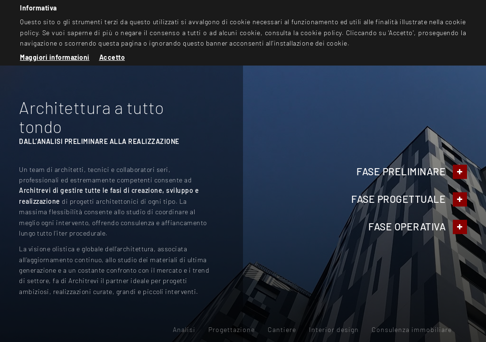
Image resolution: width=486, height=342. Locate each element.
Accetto (112, 57)
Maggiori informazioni (55, 57)
